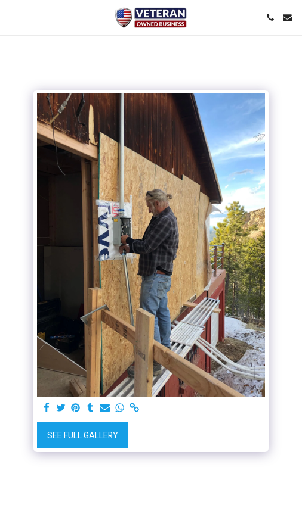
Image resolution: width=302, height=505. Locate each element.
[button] (13, 17)
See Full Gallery (82, 435)
